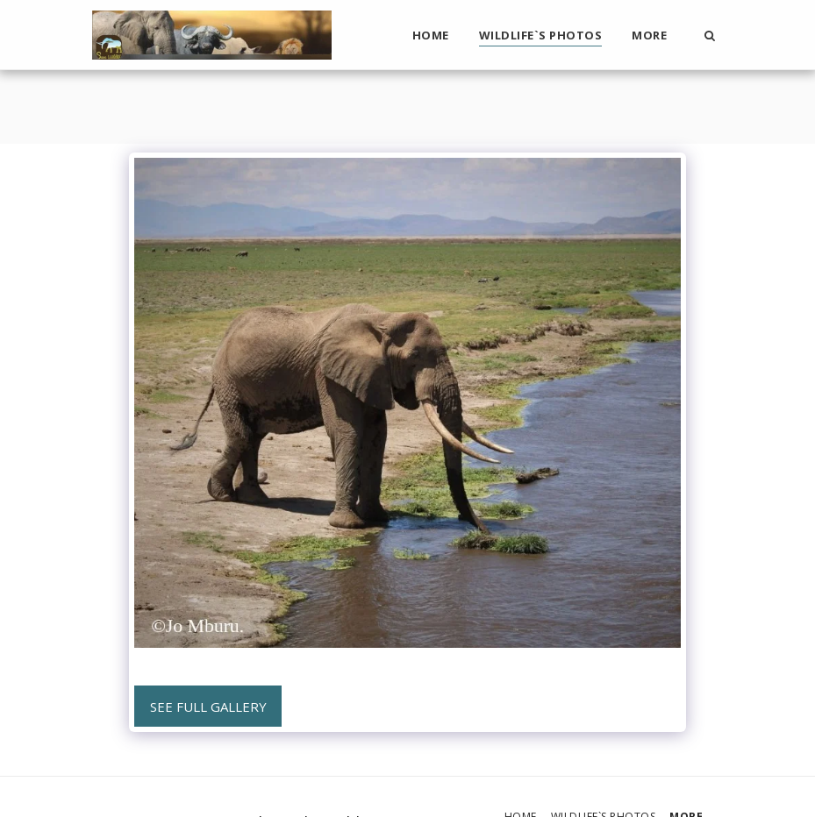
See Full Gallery (208, 706)
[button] (710, 35)
